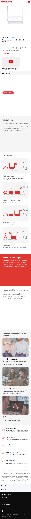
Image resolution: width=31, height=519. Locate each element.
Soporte (4, 490)
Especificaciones (6, 486)
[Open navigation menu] (29, 2)
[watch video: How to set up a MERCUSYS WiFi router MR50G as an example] (11, 62)
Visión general (5, 73)
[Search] (27, 2)
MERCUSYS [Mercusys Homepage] (6, 1)
